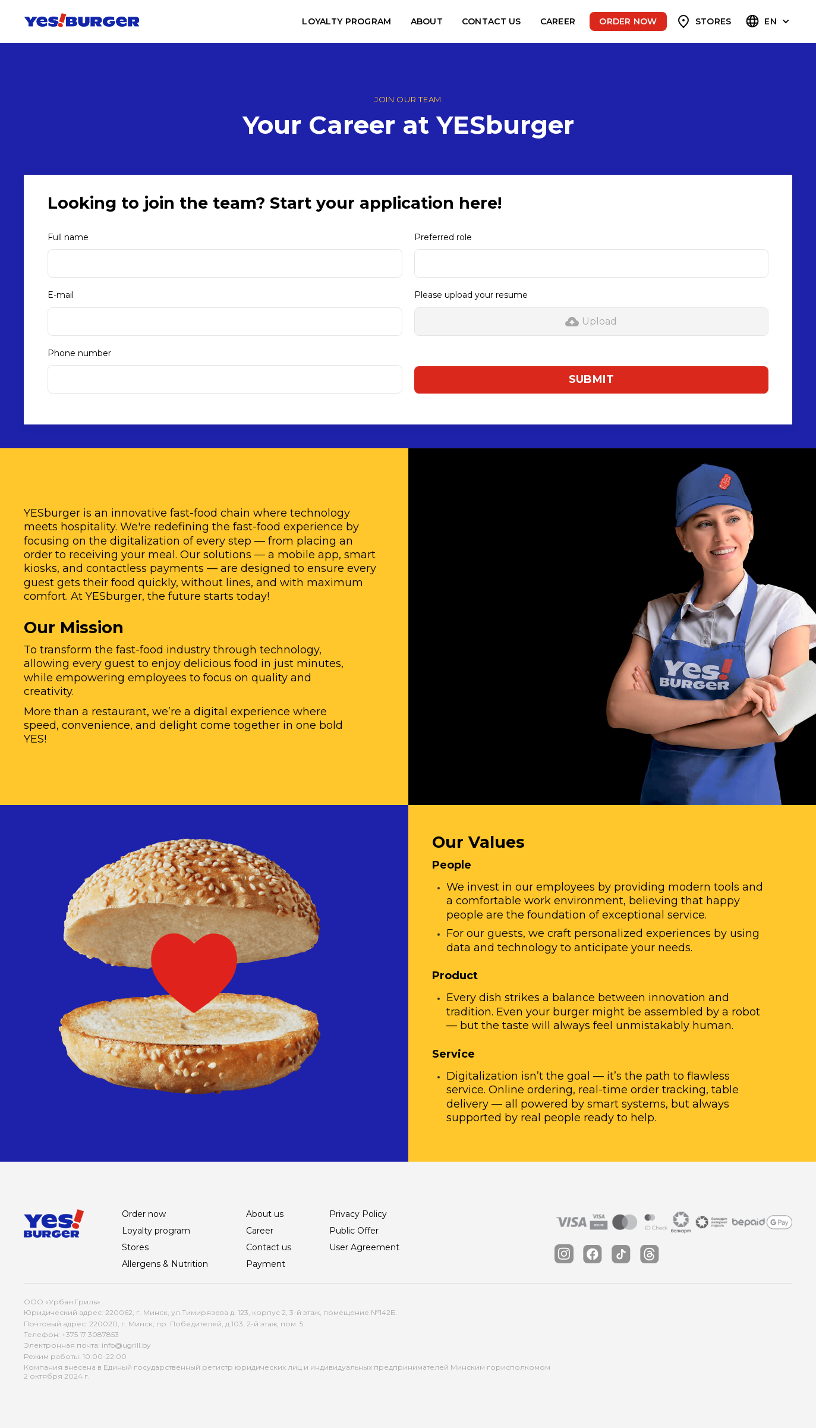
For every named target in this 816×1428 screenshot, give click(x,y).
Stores (713, 21)
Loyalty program (346, 21)
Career (558, 21)
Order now (628, 21)
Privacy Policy (358, 1214)
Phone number (79, 353)
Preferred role (443, 237)
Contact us (491, 21)
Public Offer (354, 1230)
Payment (265, 1264)
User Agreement (364, 1247)
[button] (768, 21)
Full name (68, 237)
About (427, 21)
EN (770, 21)
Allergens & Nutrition (165, 1264)
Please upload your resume (471, 295)
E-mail (61, 295)
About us (264, 1214)
